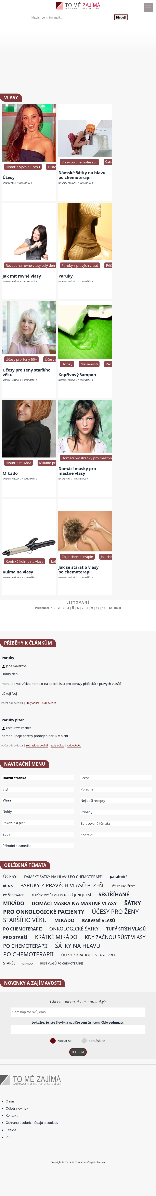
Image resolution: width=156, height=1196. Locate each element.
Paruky (65, 276)
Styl (5, 789)
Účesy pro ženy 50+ (21, 359)
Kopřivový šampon (77, 374)
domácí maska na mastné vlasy (74, 903)
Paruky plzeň (13, 720)
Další (117, 608)
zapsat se (64, 1040)
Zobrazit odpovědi (37, 745)
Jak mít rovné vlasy (22, 276)
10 (97, 608)
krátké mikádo (56, 937)
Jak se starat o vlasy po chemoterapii (78, 569)
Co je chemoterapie (77, 556)
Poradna (87, 789)
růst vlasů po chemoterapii (61, 963)
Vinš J (13, 183)
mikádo (64, 920)
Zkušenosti (89, 364)
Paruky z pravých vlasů (80, 265)
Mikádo (10, 473)
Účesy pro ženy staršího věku (27, 372)
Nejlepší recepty (93, 800)
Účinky (67, 364)
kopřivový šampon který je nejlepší (61, 895)
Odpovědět (49, 703)
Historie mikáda (18, 462)
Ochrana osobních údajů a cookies (32, 1122)
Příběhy (86, 812)
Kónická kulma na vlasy (24, 561)
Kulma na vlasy (18, 572)
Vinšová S (72, 183)
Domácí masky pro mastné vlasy (77, 471)
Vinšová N (16, 281)
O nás (10, 1101)
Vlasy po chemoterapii (79, 162)
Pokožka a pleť (14, 823)
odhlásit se (96, 1040)
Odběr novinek (17, 1108)
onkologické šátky (74, 928)
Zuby (6, 834)
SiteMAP (12, 1130)
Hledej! (121, 17)
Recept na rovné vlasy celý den (30, 265)
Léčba (85, 778)
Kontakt (87, 835)
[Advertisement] (78, 56)
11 (103, 608)
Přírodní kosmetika (17, 845)
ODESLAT (78, 1052)
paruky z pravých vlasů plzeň (61, 885)
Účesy (9, 177)
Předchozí (42, 608)
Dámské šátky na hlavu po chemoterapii (82, 175)
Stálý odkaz (33, 703)
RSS (8, 1137)
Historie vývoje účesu (23, 166)
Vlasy (7, 800)
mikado (27, 963)
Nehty (7, 811)
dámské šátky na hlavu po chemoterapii (63, 876)
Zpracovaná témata (95, 823)
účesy (9, 876)
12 (110, 608)
